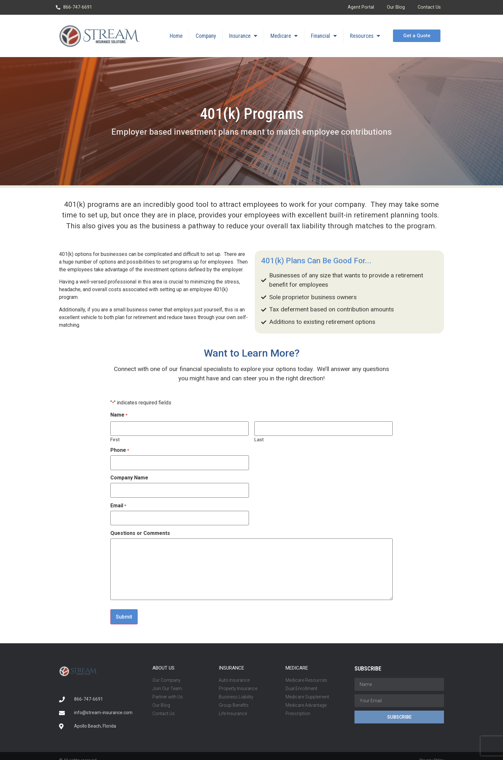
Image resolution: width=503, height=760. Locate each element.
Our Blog (396, 7)
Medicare (284, 36)
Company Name (129, 474)
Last (259, 438)
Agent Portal (361, 7)
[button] (416, 36)
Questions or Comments (140, 526)
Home (176, 36)
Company (206, 36)
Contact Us (429, 7)
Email (118, 500)
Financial (324, 36)
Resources (365, 36)
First (115, 438)
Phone (119, 448)
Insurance (243, 36)
